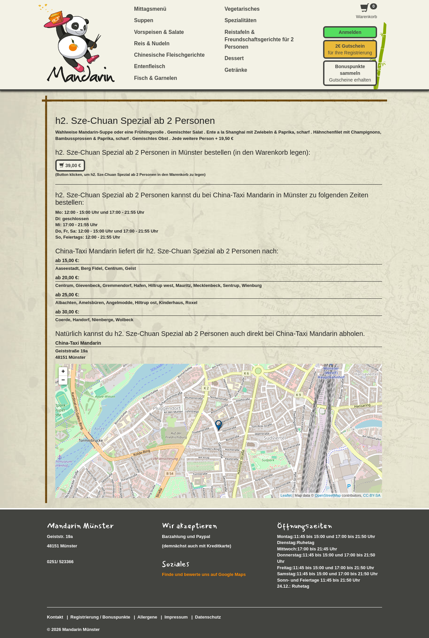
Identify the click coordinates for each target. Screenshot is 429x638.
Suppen (143, 20)
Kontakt (55, 617)
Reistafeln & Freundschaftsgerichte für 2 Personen (259, 39)
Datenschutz (208, 617)
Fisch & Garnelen (155, 78)
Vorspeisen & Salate (159, 32)
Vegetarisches (242, 9)
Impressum (176, 617)
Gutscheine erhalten (350, 73)
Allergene (147, 617)
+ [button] (63, 371)
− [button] (63, 380)
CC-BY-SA (371, 495)
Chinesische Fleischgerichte (169, 55)
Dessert (234, 58)
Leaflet (286, 495)
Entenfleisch (149, 66)
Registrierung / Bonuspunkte (100, 617)
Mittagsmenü (150, 9)
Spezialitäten (240, 20)
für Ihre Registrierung (350, 49)
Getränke (236, 70)
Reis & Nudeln (152, 43)
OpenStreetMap (328, 495)
